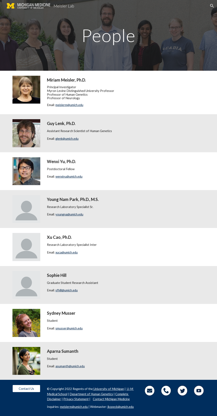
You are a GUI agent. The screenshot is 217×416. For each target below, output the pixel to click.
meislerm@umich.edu (74, 407)
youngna (61, 214)
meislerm (61, 105)
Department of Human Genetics (91, 394)
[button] (212, 6)
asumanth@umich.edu (70, 366)
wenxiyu (60, 176)
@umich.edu (75, 105)
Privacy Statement (76, 399)
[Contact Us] (26, 388)
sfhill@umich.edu (66, 290)
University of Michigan (108, 389)
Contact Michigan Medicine (111, 399)
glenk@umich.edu (66, 138)
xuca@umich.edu (66, 252)
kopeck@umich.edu (121, 407)
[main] (108, 35)
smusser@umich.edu (69, 328)
